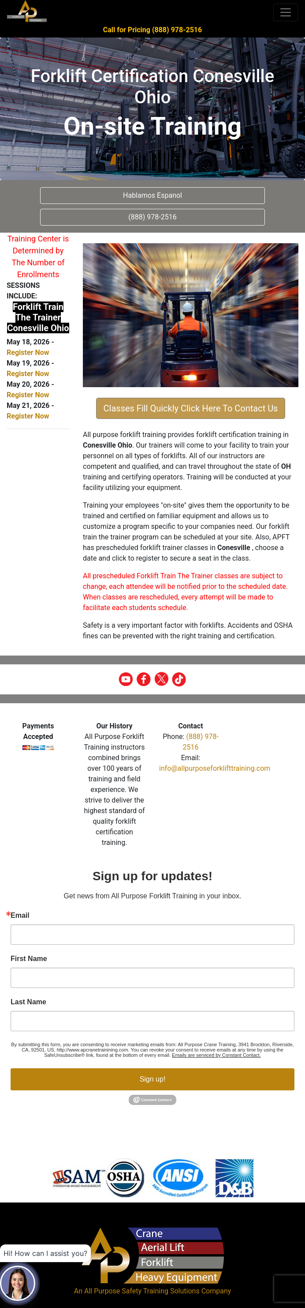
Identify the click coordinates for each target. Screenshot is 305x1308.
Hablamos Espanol (152, 195)
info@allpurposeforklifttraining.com (214, 768)
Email (20, 915)
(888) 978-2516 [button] (152, 217)
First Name (29, 958)
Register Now (28, 352)
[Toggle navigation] (285, 12)
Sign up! (153, 1079)
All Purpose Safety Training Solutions (142, 1291)
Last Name (28, 1002)
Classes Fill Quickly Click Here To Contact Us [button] (191, 408)
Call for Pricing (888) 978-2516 (152, 30)
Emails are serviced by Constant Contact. (216, 1055)
